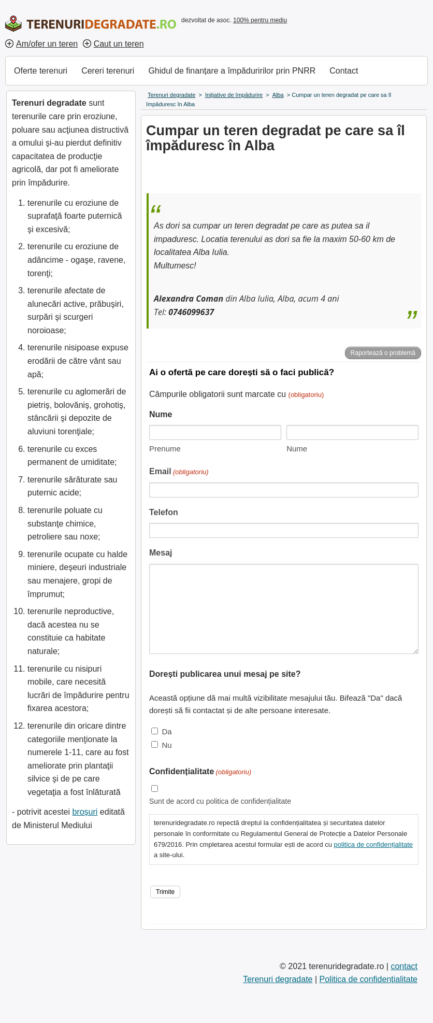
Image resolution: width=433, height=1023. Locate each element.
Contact (343, 70)
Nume (296, 448)
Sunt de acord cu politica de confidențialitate (220, 801)
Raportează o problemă (383, 353)
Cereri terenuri (107, 70)
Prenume (165, 448)
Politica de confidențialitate (368, 979)
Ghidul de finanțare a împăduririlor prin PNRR (231, 70)
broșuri (84, 811)
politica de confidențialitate (373, 844)
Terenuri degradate (277, 979)
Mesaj (160, 552)
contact (404, 966)
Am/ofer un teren (47, 43)
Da (166, 731)
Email (179, 472)
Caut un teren (119, 43)
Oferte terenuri (40, 70)
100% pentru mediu (260, 20)
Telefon (163, 512)
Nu (166, 745)
